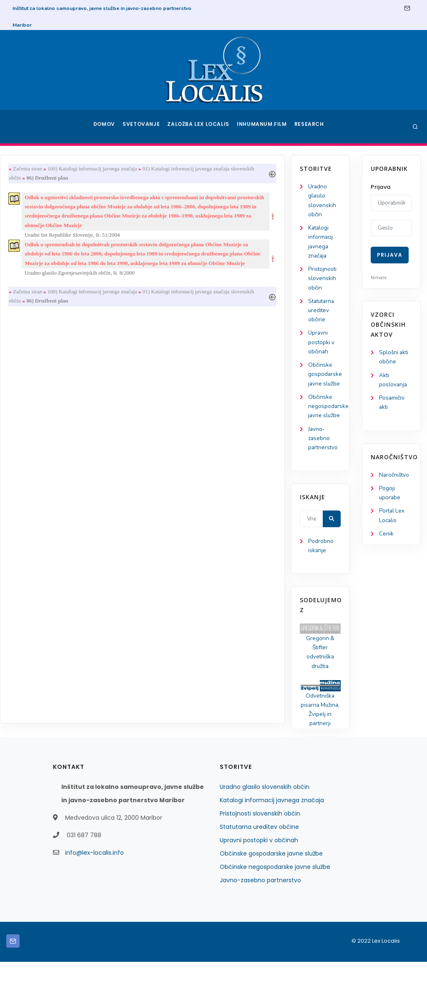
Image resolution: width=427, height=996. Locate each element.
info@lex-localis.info (94, 887)
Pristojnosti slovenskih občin (38, 282)
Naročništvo (394, 477)
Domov (105, 126)
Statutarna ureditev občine (37, 315)
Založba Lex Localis (201, 126)
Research (310, 126)
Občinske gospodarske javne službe (271, 887)
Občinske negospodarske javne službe (275, 901)
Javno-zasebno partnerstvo (38, 467)
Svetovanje (144, 126)
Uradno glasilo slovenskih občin (264, 821)
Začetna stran (101, 169)
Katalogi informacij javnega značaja (272, 834)
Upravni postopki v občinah (36, 348)
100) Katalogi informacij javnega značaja (166, 169)
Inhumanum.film (263, 126)
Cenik (386, 538)
